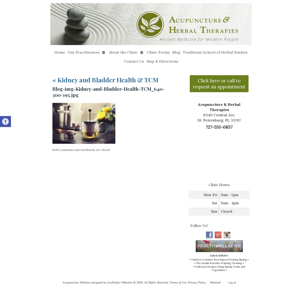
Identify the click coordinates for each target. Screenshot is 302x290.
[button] (5, 121)
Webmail (215, 282)
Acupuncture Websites (76, 282)
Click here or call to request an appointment (219, 84)
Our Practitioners (84, 52)
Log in (232, 282)
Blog (176, 52)
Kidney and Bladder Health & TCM (105, 80)
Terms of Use (178, 282)
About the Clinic (123, 52)
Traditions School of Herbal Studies (215, 52)
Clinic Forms (158, 52)
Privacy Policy (197, 282)
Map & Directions (162, 61)
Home (60, 52)
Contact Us (134, 61)
